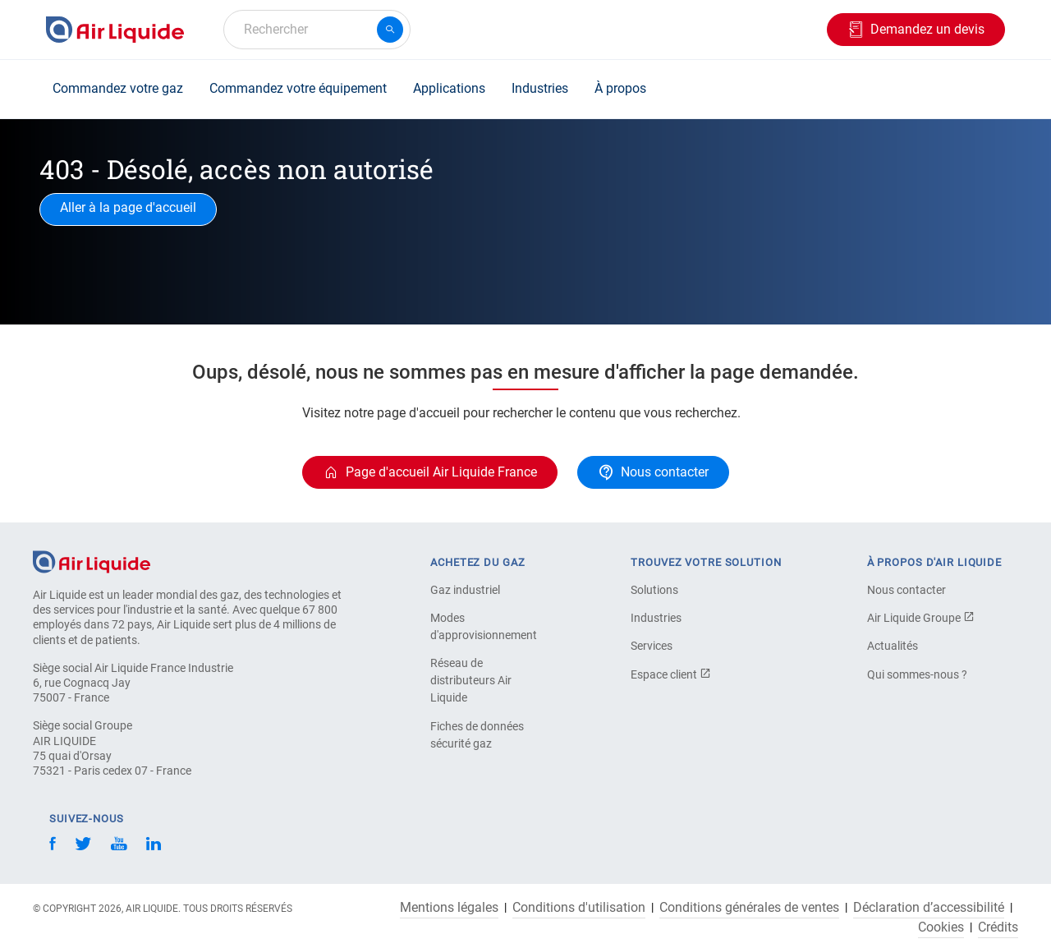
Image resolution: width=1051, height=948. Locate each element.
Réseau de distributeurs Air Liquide (471, 680)
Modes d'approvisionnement (483, 626)
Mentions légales (449, 907)
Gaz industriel (465, 589)
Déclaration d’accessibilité (928, 907)
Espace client (671, 674)
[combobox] (317, 29)
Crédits (998, 927)
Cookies (941, 927)
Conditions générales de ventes (749, 907)
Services (651, 645)
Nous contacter (906, 589)
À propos (620, 88)
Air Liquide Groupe (921, 617)
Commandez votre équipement (298, 88)
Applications (449, 88)
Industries (540, 88)
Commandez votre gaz (118, 88)
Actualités (892, 645)
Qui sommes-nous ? (917, 674)
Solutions (654, 589)
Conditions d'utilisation (578, 907)
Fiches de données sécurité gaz (477, 735)
